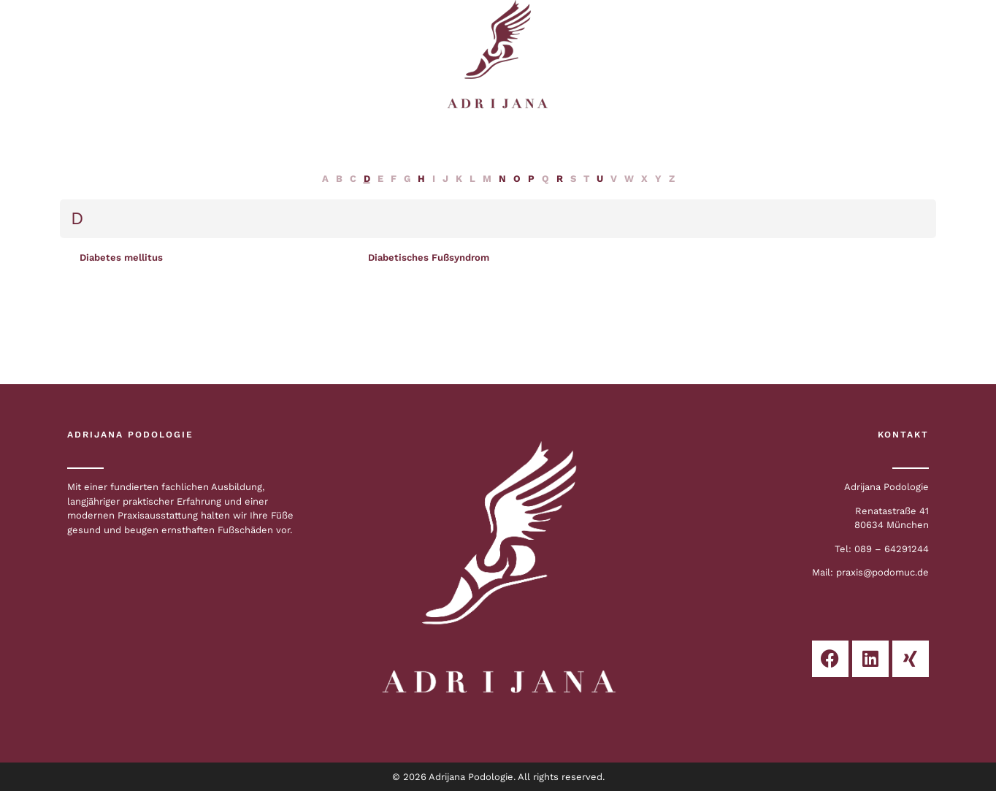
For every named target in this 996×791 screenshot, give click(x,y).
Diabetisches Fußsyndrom (428, 257)
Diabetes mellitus (121, 257)
